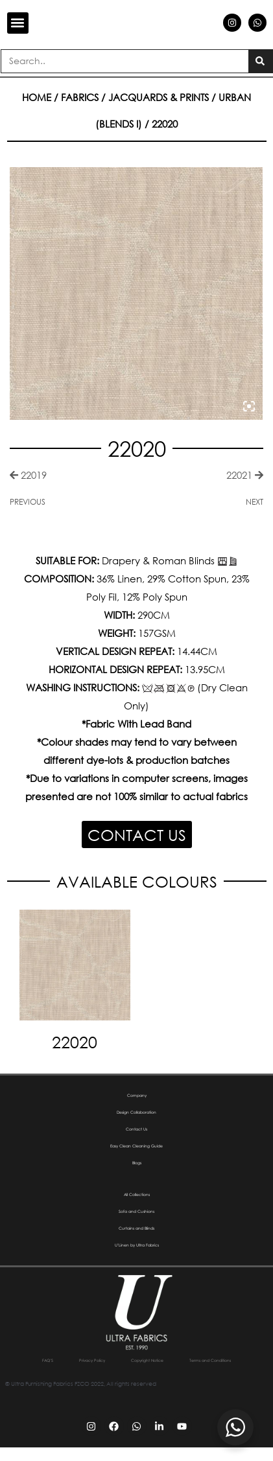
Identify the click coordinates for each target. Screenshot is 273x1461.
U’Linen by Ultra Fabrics (136, 1245)
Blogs (136, 1163)
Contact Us (136, 1129)
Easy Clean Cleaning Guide (126, 1146)
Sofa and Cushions (136, 1211)
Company (136, 1095)
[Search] (260, 61)
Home (36, 97)
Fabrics (80, 97)
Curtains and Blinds (137, 1228)
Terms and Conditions (136, 1373)
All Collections (136, 1195)
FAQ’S (57, 1360)
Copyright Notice (196, 1360)
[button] (18, 23)
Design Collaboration (137, 1112)
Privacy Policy (117, 1360)
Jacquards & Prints (158, 97)
